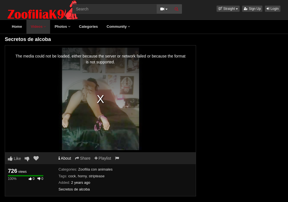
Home (17, 26)
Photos (62, 26)
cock (72, 176)
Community (118, 26)
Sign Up (252, 9)
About (64, 158)
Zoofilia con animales (95, 169)
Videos (38, 26)
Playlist (102, 158)
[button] (228, 9)
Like (14, 158)
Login (273, 9)
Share (83, 158)
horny (82, 176)
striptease (96, 176)
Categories (88, 26)
